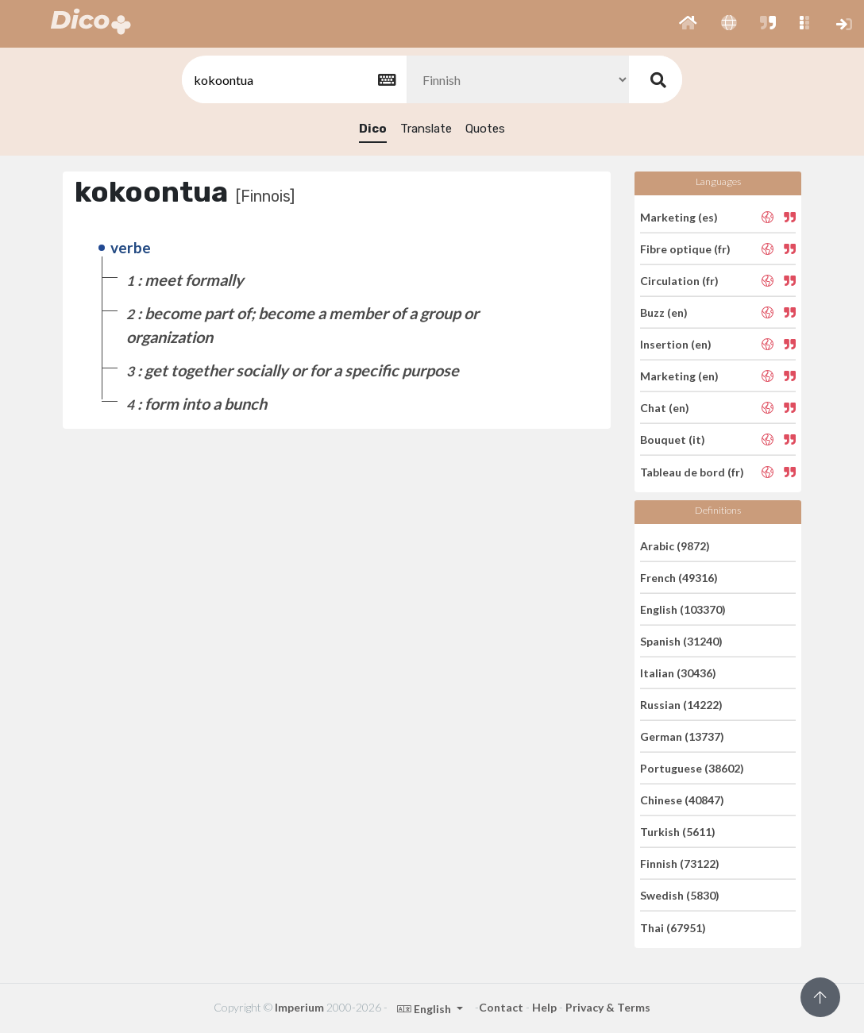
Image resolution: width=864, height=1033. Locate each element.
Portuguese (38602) (692, 768)
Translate (426, 128)
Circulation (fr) (679, 280)
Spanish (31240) (681, 641)
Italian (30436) (678, 673)
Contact (501, 1007)
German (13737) (682, 736)
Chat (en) (664, 407)
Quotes (485, 128)
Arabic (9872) (675, 545)
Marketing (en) (679, 376)
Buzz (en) (664, 312)
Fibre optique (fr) (685, 249)
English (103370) (683, 609)
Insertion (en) (676, 344)
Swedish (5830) (679, 895)
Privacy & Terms (607, 1007)
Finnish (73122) (679, 863)
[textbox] (293, 79)
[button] (688, 24)
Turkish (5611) (678, 831)
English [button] (425, 1009)
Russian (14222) (681, 704)
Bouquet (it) (672, 439)
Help (544, 1007)
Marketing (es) (679, 216)
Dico (373, 128)
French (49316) (679, 577)
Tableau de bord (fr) (692, 471)
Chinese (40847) (682, 800)
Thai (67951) (673, 927)
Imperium (299, 1007)
